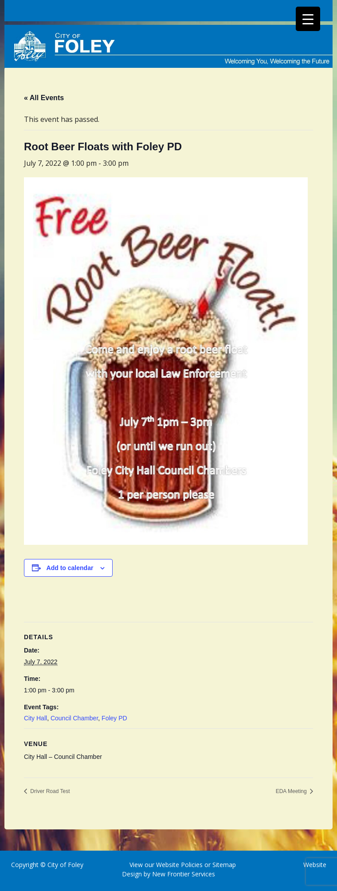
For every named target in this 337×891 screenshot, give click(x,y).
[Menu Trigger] (308, 19)
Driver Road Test (49, 791)
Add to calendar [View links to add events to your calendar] (70, 567)
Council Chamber (74, 718)
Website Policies (179, 864)
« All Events (44, 98)
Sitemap (223, 864)
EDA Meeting (292, 791)
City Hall (35, 718)
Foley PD (114, 718)
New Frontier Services (183, 874)
